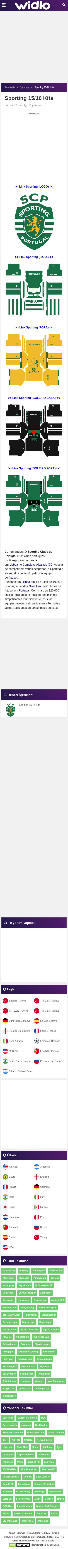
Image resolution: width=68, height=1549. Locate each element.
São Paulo (49, 1462)
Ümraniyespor (42, 1388)
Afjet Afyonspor (51, 1329)
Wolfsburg (43, 1521)
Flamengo (40, 1491)
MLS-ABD (11, 1051)
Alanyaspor (8, 1278)
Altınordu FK (22, 1337)
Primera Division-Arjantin (19, 1071)
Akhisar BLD (57, 1300)
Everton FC (44, 1454)
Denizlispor (8, 1293)
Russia (40, 1227)
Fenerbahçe (39, 1270)
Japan (9, 1207)
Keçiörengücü (10, 1366)
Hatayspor (8, 1359)
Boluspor (25, 1344)
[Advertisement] (34, 48)
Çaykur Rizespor (27, 1293)
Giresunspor (28, 1322)
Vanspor (39, 1381)
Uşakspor (25, 1381)
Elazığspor (8, 1351)
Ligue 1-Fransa (45, 1031)
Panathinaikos (24, 1506)
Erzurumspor (9, 1307)
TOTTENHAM (9, 1469)
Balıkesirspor (9, 1344)
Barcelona (8, 1418)
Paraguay (11, 1217)
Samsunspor (26, 1374)
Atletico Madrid (56, 1432)
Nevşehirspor (28, 1366)
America (10, 1166)
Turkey (40, 1237)
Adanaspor (45, 1293)
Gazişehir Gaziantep (28, 1351)
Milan (37, 1499)
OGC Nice (8, 1506)
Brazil (9, 1176)
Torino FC (42, 1513)
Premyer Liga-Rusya (48, 1061)
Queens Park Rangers (47, 1506)
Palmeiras (8, 1462)
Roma (35, 1447)
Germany (42, 1187)
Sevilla (6, 1513)
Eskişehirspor (49, 1315)
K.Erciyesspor (25, 1359)
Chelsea (28, 1440)
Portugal (10, 1227)
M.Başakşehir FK (44, 1285)
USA (8, 1247)
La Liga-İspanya (45, 1020)
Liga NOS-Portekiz (47, 1051)
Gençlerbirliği (27, 1307)
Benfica (27, 1477)
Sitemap (21, 1533)
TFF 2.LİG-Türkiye (15, 1010)
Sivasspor (24, 1278)
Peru (39, 1217)
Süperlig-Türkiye (14, 1000)
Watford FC (27, 1521)
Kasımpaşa (8, 1285)
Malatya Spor (9, 1329)
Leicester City (23, 1499)
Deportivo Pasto (26, 1454)
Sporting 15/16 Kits (29, 704)
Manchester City (35, 1432)
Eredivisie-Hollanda (47, 1041)
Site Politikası (43, 1533)
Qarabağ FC (33, 1462)
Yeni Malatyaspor (11, 1315)
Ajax (59, 1447)
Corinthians (24, 1484)
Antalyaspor (40, 1278)
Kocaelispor (45, 1322)
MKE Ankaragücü (48, 1307)
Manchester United (27, 1418)
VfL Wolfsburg (10, 1521)
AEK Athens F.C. (29, 1469)
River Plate (22, 1447)
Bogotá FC (8, 1484)
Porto (20, 1462)
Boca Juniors (43, 1477)
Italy (39, 1197)
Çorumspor (24, 1388)
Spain (9, 1237)
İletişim (55, 1533)
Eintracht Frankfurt (44, 1484)
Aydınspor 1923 (41, 1337)
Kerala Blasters (44, 1440)
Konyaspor (23, 1300)
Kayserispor (24, 1285)
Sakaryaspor (9, 1374)
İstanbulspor (9, 1396)
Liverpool (7, 1447)
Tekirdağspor (9, 1381)
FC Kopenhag (23, 1491)
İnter (5, 1440)
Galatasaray (9, 1270)
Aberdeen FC (48, 1469)
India (8, 1197)
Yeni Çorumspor (56, 1381)
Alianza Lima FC (11, 1477)
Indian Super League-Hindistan (22, 1061)
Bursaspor (8, 1300)
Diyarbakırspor (42, 1344)
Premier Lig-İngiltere (16, 1031)
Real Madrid (41, 1425)
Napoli (60, 1499)
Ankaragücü (31, 1315)
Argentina (42, 1166)
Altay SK (7, 1337)
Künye (12, 1533)
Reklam (31, 1533)
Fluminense (55, 1491)
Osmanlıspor (40, 1300)
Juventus (26, 1425)
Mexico (41, 1207)
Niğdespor (45, 1366)
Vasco (54, 1513)
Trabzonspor (55, 1270)
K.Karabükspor (44, 1359)
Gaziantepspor (10, 1322)
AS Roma (47, 1447)
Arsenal (16, 1440)
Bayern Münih (10, 1425)
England (41, 1176)
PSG (43, 1418)
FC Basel (7, 1491)
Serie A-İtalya (13, 1041)
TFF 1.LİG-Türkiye (46, 1000)
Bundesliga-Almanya (16, 1020)
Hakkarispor (49, 1351)
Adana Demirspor (29, 1329)
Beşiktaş (23, 1270)
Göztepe (54, 1278)
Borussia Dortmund (13, 1432)
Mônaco (49, 1499)
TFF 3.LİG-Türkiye (46, 1010)
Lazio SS (7, 1499)
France (9, 1187)
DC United (8, 1454)
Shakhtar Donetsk (23, 1513)
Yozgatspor (8, 1388)
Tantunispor (44, 1374)
